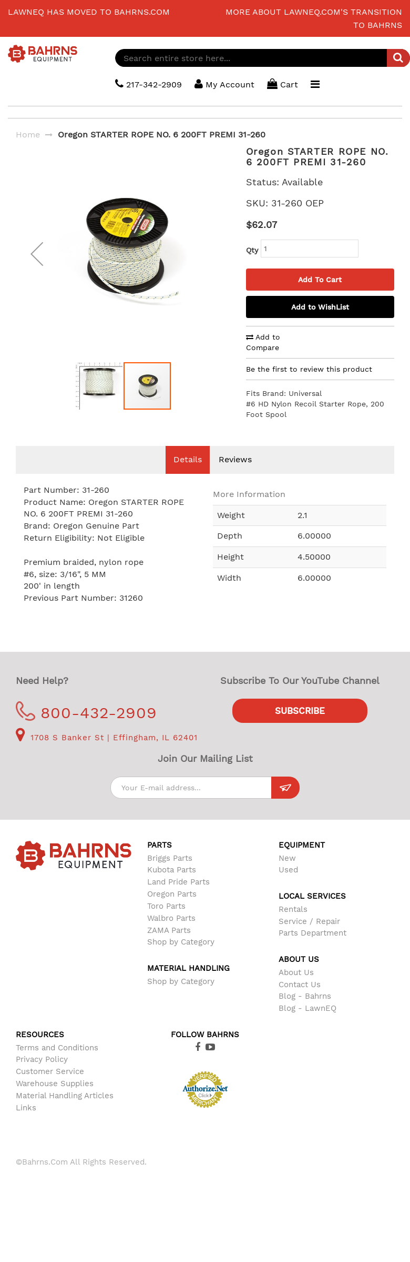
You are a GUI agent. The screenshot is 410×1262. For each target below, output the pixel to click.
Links (26, 1107)
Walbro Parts (171, 918)
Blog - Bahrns (305, 996)
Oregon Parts (172, 894)
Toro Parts (166, 906)
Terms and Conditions (57, 1047)
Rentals (293, 909)
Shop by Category (180, 942)
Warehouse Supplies (55, 1083)
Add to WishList (320, 307)
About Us (296, 972)
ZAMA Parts (169, 930)
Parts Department (312, 933)
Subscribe (300, 710)
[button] (37, 261)
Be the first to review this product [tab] (309, 369)
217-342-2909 (148, 84)
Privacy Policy (42, 1059)
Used (288, 870)
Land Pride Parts (178, 882)
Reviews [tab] (235, 459)
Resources (40, 1034)
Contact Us (300, 984)
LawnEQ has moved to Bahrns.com (89, 12)
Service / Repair (309, 921)
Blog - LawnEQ (307, 1008)
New (287, 858)
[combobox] (262, 58)
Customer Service (50, 1071)
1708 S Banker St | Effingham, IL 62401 (107, 737)
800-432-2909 (86, 712)
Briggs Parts (169, 858)
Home (28, 135)
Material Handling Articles (65, 1095)
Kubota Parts (171, 870)
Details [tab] (187, 459)
